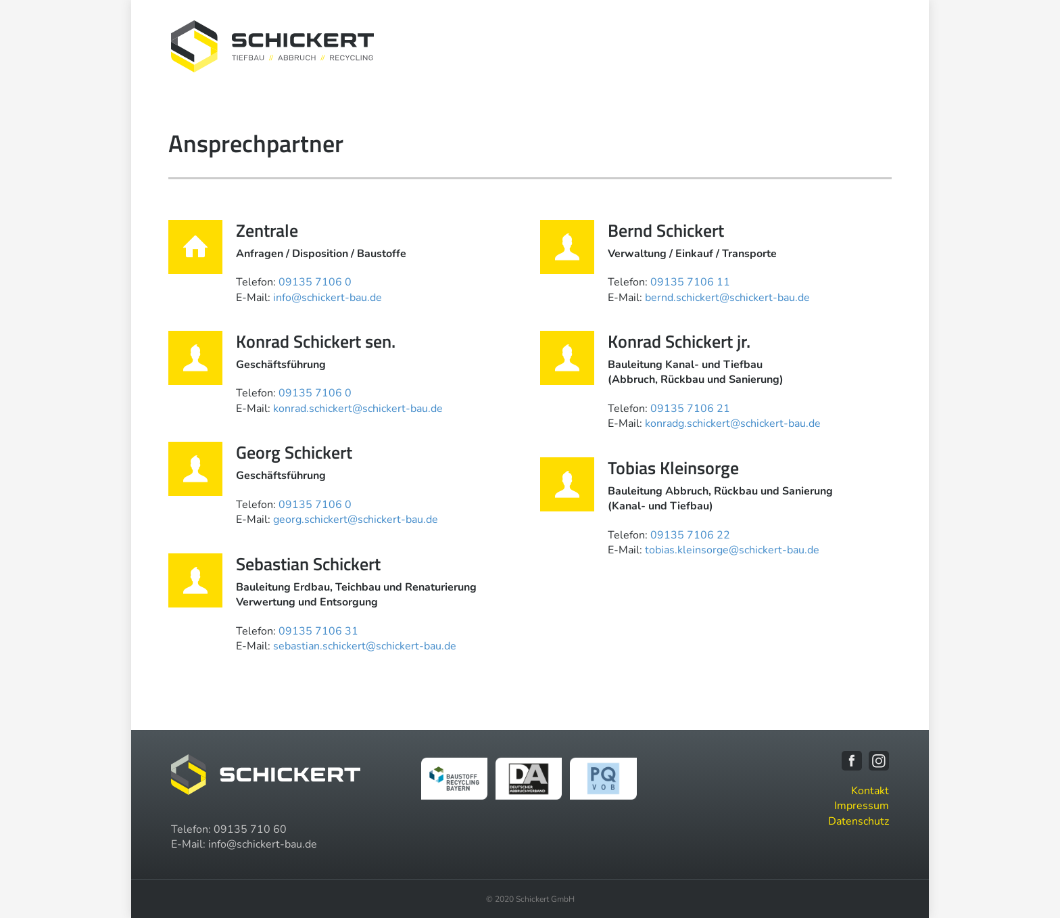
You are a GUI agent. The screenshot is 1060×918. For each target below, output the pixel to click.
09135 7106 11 (690, 282)
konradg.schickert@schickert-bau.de (733, 423)
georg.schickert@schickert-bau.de (355, 519)
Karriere (803, 45)
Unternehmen (567, 45)
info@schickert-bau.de (327, 297)
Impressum (861, 805)
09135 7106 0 (315, 282)
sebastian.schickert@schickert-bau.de (364, 646)
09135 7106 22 (690, 535)
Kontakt (860, 45)
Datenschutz (858, 821)
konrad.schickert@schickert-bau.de (358, 408)
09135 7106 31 (318, 631)
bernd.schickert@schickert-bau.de (727, 297)
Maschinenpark (728, 45)
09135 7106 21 (690, 408)
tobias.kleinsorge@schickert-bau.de (732, 550)
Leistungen (646, 45)
